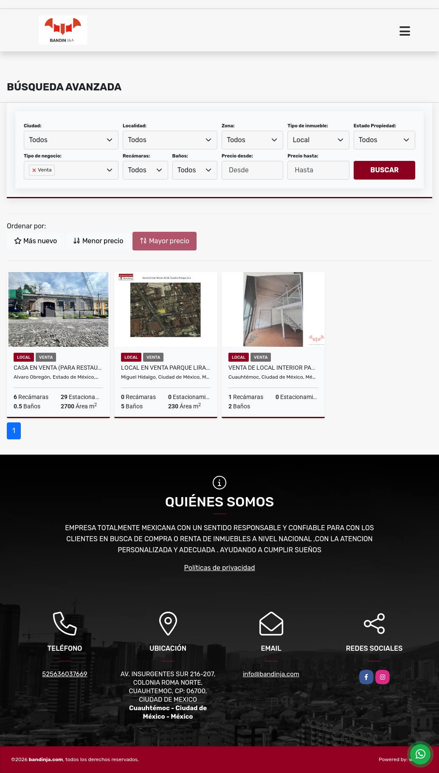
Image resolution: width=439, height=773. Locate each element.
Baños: (180, 156)
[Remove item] (35, 170)
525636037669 (64, 674)
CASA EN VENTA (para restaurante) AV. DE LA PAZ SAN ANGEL (58, 367)
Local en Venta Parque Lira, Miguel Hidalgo (166, 367)
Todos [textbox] (38, 140)
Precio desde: (237, 156)
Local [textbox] (301, 140)
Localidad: (134, 126)
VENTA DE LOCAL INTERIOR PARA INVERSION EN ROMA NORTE (273, 367)
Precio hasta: (302, 156)
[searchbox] (31, 183)
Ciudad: (33, 126)
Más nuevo (35, 241)
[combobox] (71, 140)
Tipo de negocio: (43, 156)
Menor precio (98, 241)
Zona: (228, 126)
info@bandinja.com (271, 674)
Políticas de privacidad (219, 568)
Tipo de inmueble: (307, 126)
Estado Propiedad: (375, 126)
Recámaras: (136, 156)
